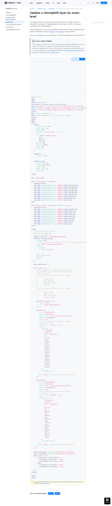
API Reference (11, 15)
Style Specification (15, 24)
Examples (9, 22)
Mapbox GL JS (11, 8)
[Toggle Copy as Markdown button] (105, 22)
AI (54, 3)
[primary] (51, 493)
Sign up (104, 3)
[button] (93, 3)
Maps (32, 3)
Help (65, 3)
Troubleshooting (15, 29)
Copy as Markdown (98, 22)
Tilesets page (55, 52)
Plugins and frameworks (11, 18)
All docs (32, 8)
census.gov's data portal (74, 50)
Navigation (40, 3)
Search (48, 3)
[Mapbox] (10, 3)
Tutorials (13, 27)
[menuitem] (93, 3)
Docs (19, 3)
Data (59, 3)
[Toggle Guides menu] (23, 12)
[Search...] (83, 2)
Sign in (98, 3)
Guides (8, 12)
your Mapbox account (44, 483)
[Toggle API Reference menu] (23, 15)
